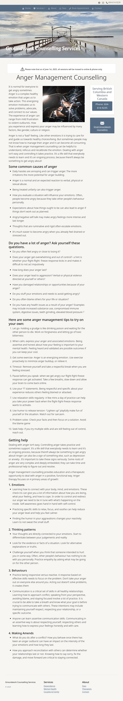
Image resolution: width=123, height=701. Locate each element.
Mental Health (50, 689)
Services (38, 8)
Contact (96, 8)
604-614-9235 (113, 2)
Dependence (49, 686)
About (51, 8)
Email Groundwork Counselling (102, 126)
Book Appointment (78, 8)
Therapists (87, 689)
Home (26, 8)
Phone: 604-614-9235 (102, 106)
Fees (62, 8)
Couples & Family (51, 692)
